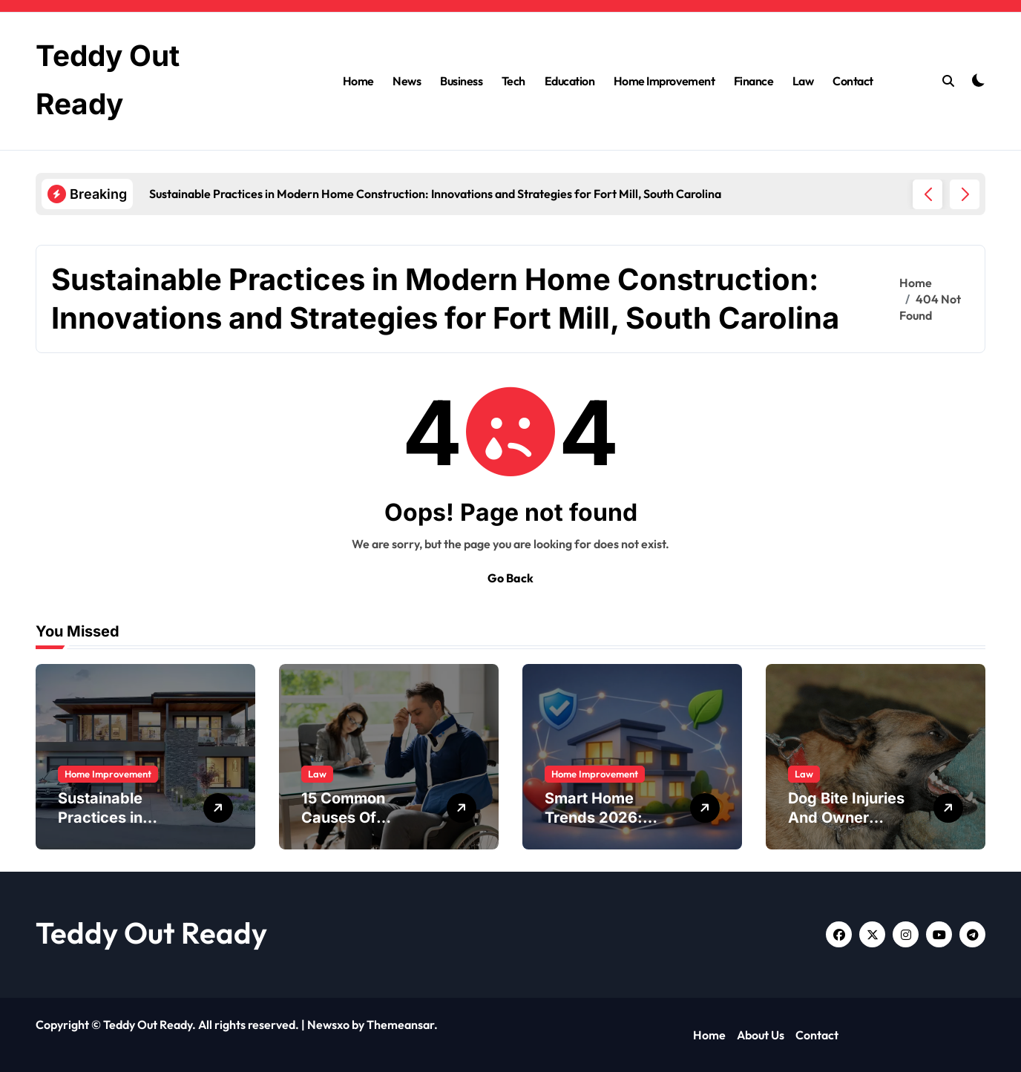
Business (461, 80)
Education (570, 80)
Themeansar (400, 1024)
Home (358, 80)
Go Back (510, 577)
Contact (853, 80)
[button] (964, 194)
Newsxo (328, 1024)
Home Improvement (664, 80)
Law (803, 80)
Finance (754, 80)
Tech (513, 80)
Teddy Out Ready (151, 932)
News (407, 80)
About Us (760, 1034)
